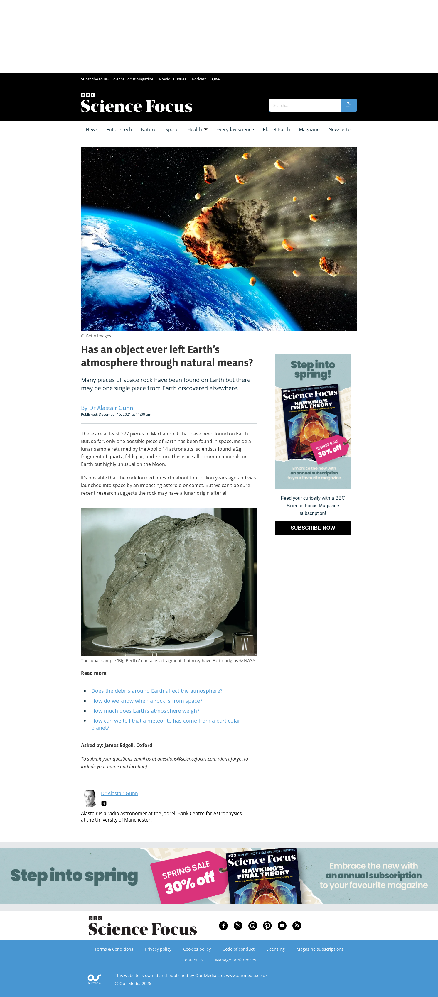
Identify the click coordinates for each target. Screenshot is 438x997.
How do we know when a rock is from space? (146, 700)
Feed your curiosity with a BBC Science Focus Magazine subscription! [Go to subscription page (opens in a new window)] (313, 506)
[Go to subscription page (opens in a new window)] (313, 487)
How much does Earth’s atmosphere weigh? (145, 710)
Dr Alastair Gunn (119, 793)
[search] (349, 105)
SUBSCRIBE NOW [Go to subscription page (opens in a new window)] (313, 528)
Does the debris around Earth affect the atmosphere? (157, 690)
